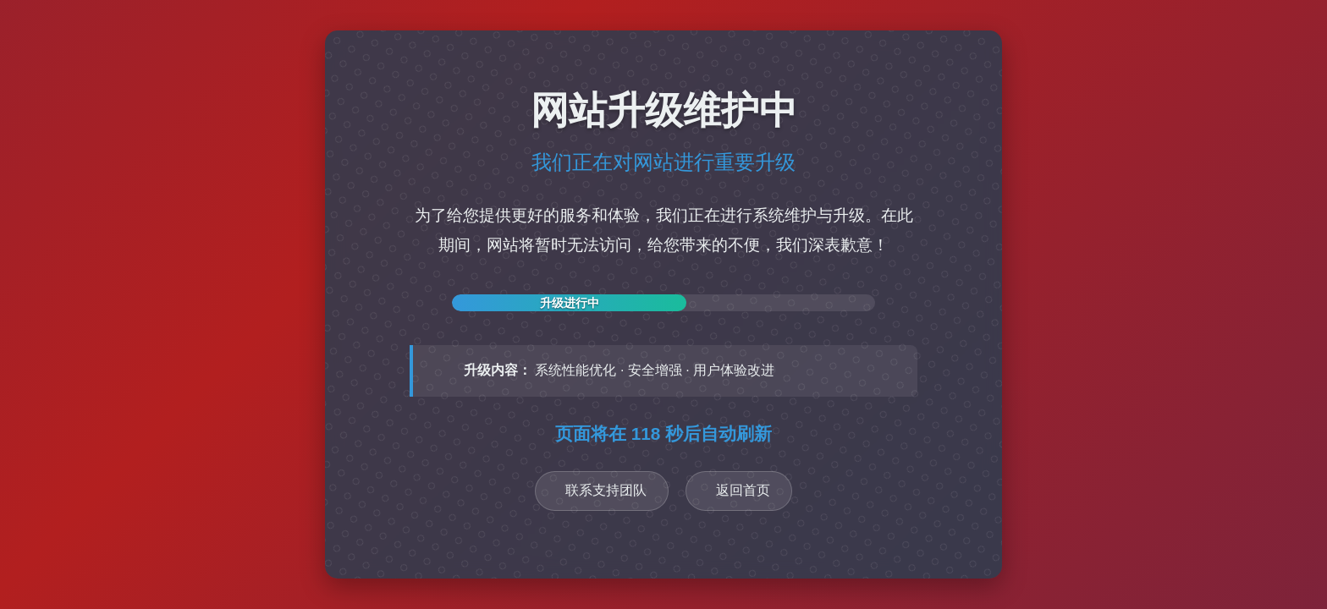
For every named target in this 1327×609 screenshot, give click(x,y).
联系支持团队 (606, 490)
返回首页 (743, 490)
